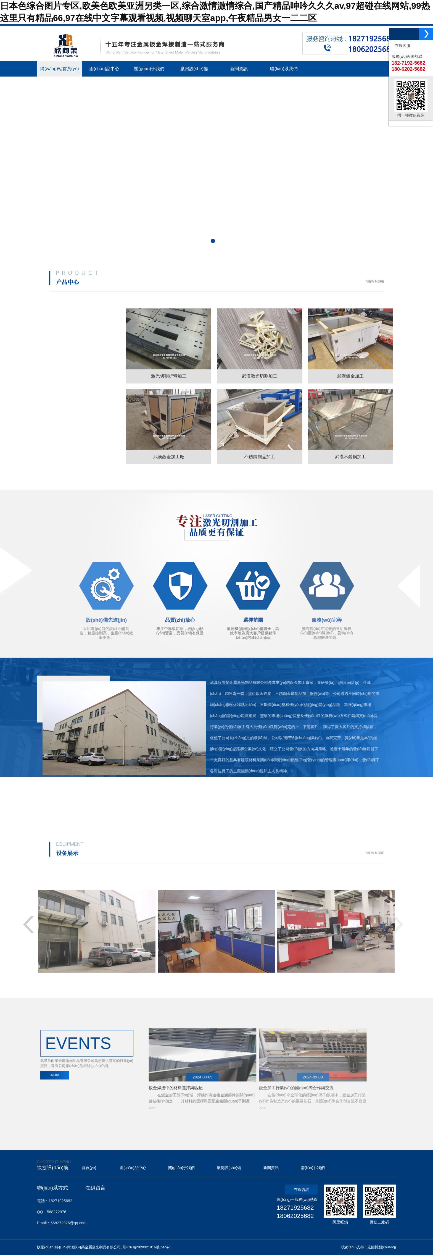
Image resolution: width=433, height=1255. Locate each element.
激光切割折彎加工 (74, 377)
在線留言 (95, 1188)
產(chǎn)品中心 (133, 1167)
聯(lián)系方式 (52, 1188)
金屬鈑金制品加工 (74, 383)
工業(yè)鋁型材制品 (75, 408)
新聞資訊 (271, 1167)
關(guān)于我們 (181, 1167)
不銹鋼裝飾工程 (74, 402)
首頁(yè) (89, 1167)
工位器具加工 (73, 396)
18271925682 (295, 1207)
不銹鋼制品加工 (74, 389)
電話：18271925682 (54, 1201)
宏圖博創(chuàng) (382, 1247)
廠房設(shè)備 (229, 1167)
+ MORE (216, 787)
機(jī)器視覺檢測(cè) (182, 1139)
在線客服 (401, 45)
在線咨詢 (301, 1189)
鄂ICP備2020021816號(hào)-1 (147, 1247)
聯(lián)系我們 (313, 1167)
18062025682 (295, 1215)
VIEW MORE (273, 281)
